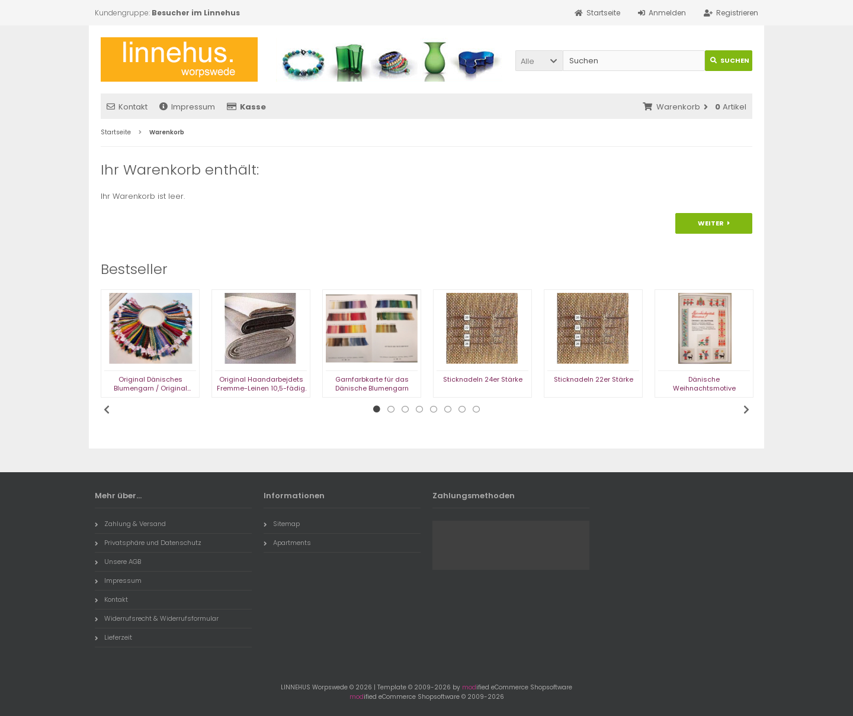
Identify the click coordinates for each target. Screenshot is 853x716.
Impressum (187, 106)
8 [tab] (476, 409)
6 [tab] (448, 409)
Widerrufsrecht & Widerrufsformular (157, 618)
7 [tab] (462, 409)
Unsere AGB (118, 561)
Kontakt (127, 106)
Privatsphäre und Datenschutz (148, 542)
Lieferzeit (113, 637)
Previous (107, 409)
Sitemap (282, 523)
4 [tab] (419, 409)
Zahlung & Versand (130, 523)
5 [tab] (434, 409)
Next (746, 409)
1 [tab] (377, 409)
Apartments (287, 542)
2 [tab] (391, 409)
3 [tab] (405, 409)
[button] (539, 60)
